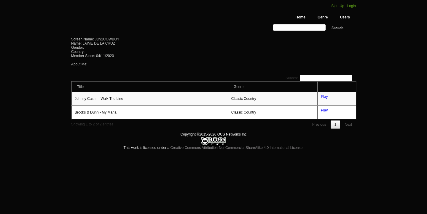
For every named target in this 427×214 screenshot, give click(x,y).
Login (351, 6)
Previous (319, 124)
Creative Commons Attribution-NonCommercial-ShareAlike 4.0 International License (237, 148)
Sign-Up (337, 6)
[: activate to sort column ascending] (337, 86)
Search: (319, 78)
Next (348, 124)
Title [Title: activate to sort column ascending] (80, 87)
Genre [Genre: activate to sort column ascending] (238, 87)
